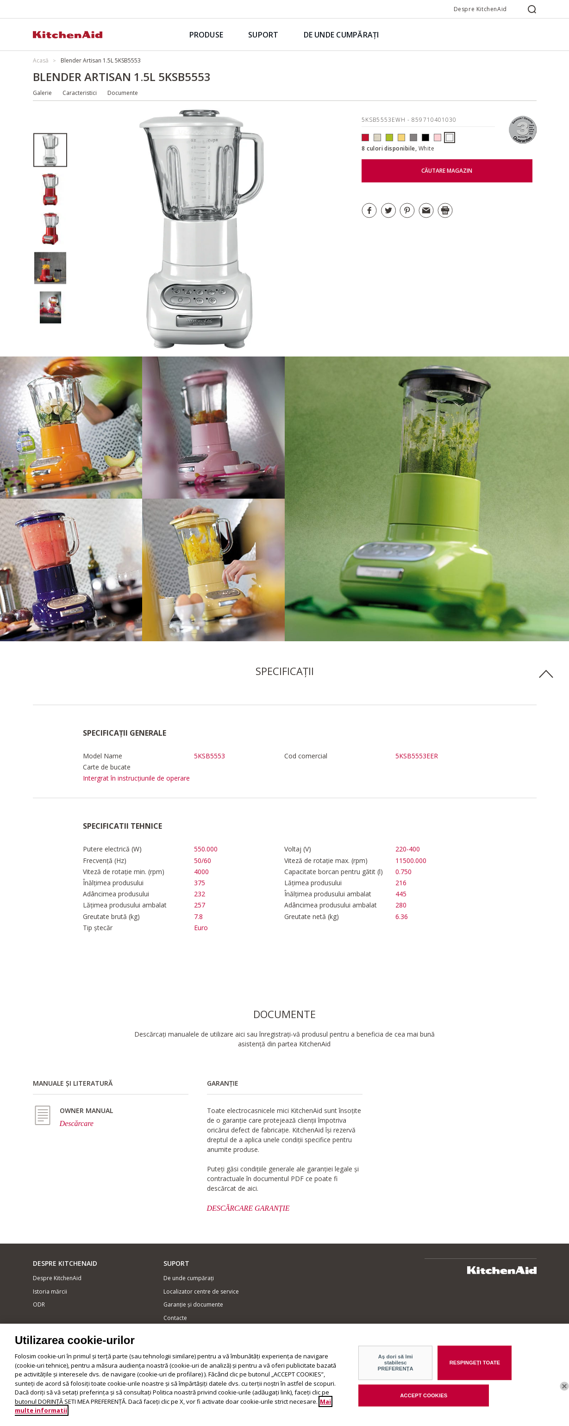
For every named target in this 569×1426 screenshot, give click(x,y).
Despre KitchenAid (480, 9)
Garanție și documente (193, 1304)
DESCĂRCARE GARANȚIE (248, 1208)
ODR (39, 1304)
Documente (122, 93)
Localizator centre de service (201, 1291)
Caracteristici (80, 93)
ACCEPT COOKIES (423, 1401)
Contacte (175, 1318)
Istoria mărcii (50, 1291)
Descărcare (77, 1123)
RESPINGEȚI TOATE (475, 1368)
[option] (50, 150)
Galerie (42, 93)
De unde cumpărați (188, 1278)
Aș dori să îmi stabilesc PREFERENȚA (395, 1368)
